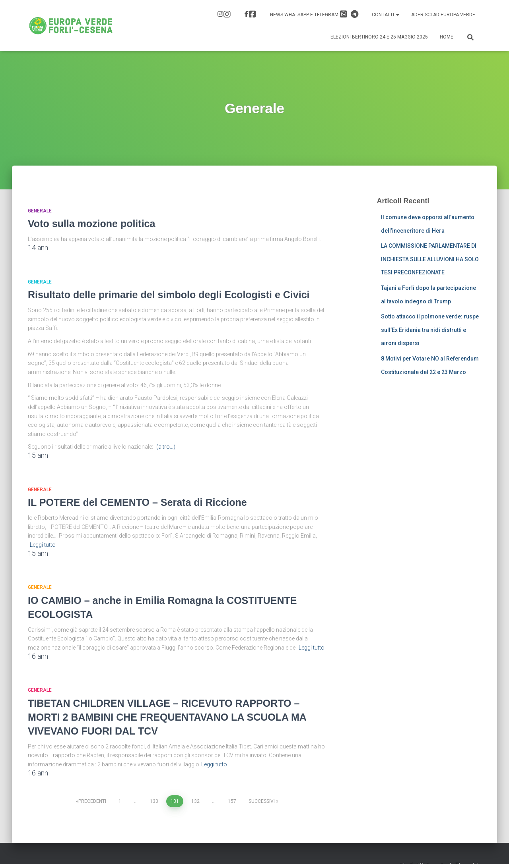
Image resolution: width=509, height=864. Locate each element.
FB (252, 14)
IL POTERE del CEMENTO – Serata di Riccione (137, 502)
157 (232, 801)
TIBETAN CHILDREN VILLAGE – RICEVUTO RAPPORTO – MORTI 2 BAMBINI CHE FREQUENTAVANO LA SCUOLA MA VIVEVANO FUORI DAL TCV (167, 717)
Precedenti (92, 801)
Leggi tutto (43, 545)
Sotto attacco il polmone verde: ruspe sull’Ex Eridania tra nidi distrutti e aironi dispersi (430, 329)
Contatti (385, 14)
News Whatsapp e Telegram (314, 14)
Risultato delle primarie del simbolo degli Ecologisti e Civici (169, 294)
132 (195, 801)
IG (227, 14)
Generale (40, 211)
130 (154, 801)
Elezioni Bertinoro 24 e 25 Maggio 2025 (379, 37)
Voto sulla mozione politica (91, 223)
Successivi (262, 801)
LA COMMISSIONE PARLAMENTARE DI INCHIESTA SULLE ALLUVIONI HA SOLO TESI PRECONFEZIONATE (430, 259)
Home (446, 37)
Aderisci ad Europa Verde (443, 14)
